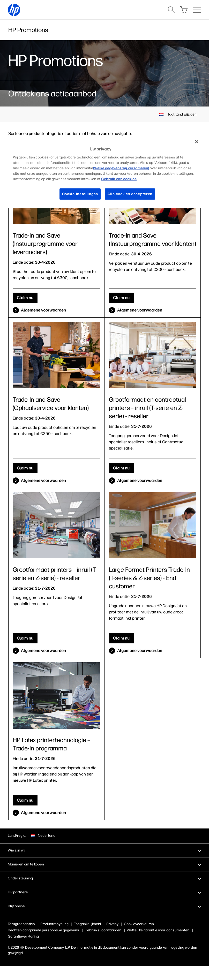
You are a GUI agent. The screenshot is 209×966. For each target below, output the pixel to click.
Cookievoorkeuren (139, 924)
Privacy (112, 924)
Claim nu (25, 297)
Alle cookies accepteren (129, 194)
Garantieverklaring (23, 936)
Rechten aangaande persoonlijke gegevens (43, 930)
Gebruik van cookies (119, 179)
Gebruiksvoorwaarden (103, 930)
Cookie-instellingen (80, 194)
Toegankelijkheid (87, 924)
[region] (104, 171)
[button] (104, 850)
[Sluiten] (196, 141)
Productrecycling (54, 924)
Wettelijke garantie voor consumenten (158, 930)
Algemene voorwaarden (43, 310)
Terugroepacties (21, 924)
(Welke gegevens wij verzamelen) (121, 168)
